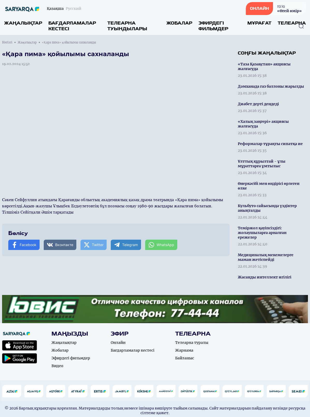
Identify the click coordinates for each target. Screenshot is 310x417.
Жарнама (184, 350)
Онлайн (118, 342)
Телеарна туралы (191, 342)
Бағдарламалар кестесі (72, 26)
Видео (57, 365)
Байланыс (184, 358)
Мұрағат (259, 23)
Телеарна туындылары (127, 26)
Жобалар (179, 23)
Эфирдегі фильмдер (213, 26)
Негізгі (7, 42)
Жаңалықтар (23, 23)
